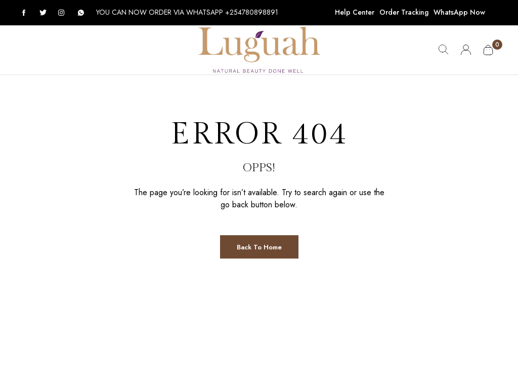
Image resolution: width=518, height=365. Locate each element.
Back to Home (259, 247)
